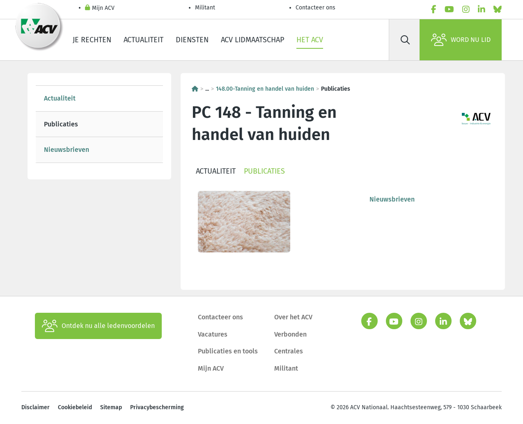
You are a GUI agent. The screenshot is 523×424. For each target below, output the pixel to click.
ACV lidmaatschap (252, 39)
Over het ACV (293, 317)
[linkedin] (481, 9)
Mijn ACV (100, 8)
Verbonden (290, 334)
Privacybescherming (157, 407)
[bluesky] (497, 9)
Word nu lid (461, 40)
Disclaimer (35, 407)
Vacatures (212, 334)
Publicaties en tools (228, 351)
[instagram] (466, 9)
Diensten (192, 39)
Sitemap (111, 407)
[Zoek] (405, 39)
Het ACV (309, 39)
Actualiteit (143, 39)
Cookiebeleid (75, 407)
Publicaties (61, 124)
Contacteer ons (315, 7)
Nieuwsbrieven (66, 150)
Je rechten (92, 39)
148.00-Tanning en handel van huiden (265, 88)
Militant (205, 7)
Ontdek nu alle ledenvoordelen (98, 326)
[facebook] (433, 9)
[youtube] (449, 9)
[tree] (99, 124)
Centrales (288, 351)
